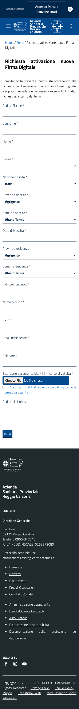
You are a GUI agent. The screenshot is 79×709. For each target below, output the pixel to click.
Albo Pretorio (18, 617)
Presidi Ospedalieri (22, 587)
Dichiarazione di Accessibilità (29, 624)
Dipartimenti (18, 580)
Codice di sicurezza (15, 401)
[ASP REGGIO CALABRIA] (38, 26)
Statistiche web (29, 692)
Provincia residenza (17, 248)
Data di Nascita (14, 230)
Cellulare (10, 355)
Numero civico (13, 301)
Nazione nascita (15, 177)
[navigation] (8, 26)
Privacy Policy (40, 687)
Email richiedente (16, 337)
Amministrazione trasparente (29, 604)
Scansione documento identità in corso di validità (38, 373)
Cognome (10, 123)
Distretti (15, 573)
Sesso (8, 159)
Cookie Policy (64, 687)
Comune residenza (16, 266)
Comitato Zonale (21, 594)
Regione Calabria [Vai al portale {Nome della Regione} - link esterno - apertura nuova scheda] (15, 9)
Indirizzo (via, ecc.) (16, 284)
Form (20, 42)
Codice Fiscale (13, 105)
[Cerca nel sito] (72, 26)
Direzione (15, 567)
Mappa (7, 692)
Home (9, 42)
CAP (7, 319)
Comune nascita (15, 212)
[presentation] (35, 412)
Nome (8, 141)
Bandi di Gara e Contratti (26, 611)
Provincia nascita (15, 194)
